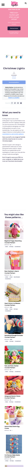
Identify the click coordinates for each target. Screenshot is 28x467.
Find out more (14, 28)
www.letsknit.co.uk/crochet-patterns (13, 134)
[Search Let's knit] (26, 5)
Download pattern (14, 82)
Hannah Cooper (14, 77)
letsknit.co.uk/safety (13, 98)
